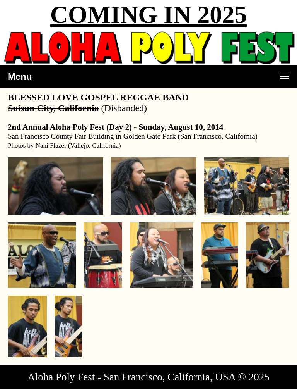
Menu (148, 79)
